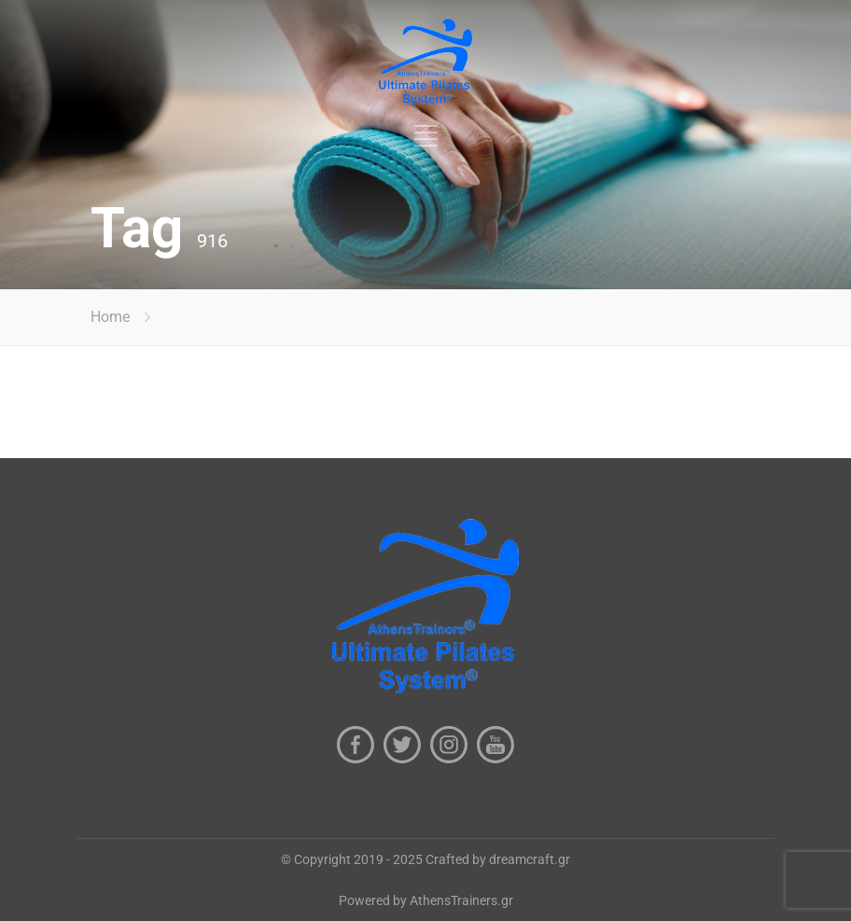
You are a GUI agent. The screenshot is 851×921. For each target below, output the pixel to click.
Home (110, 317)
